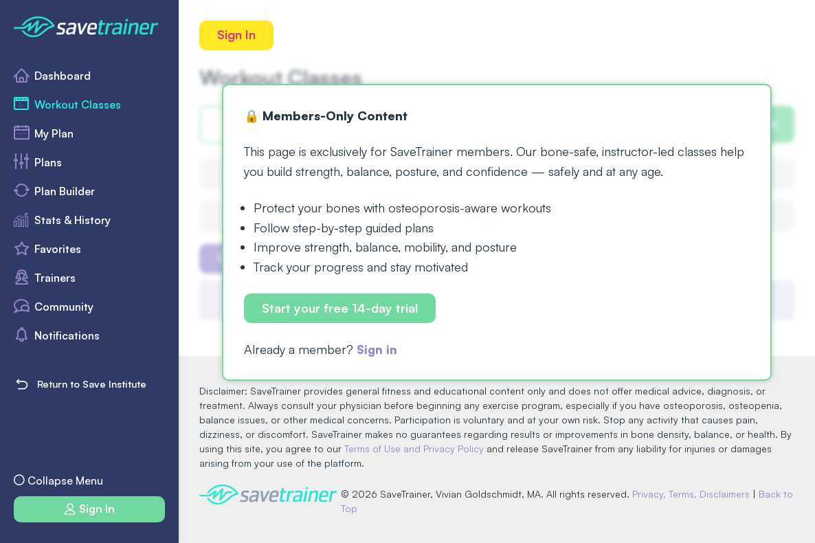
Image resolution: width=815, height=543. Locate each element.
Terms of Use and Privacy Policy (414, 448)
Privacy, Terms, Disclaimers (693, 494)
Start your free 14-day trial (340, 308)
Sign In (237, 35)
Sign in (378, 349)
